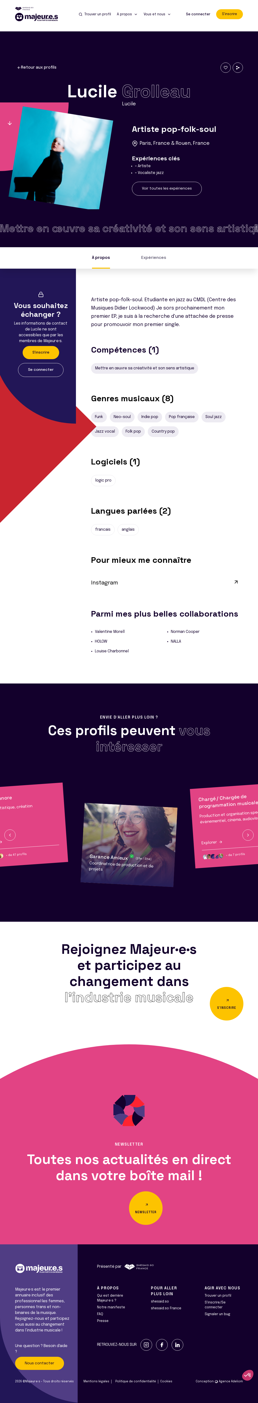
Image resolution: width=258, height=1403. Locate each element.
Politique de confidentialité (135, 1381)
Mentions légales (96, 1381)
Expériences (153, 258)
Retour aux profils (36, 68)
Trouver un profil (218, 1295)
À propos (101, 258)
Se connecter (198, 14)
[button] (10, 835)
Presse (103, 1321)
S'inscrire (229, 14)
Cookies (166, 1381)
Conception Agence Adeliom (219, 1381)
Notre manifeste (111, 1307)
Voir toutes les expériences (167, 189)
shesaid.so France (166, 1308)
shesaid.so (160, 1301)
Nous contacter (39, 1363)
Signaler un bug (217, 1314)
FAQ (100, 1314)
